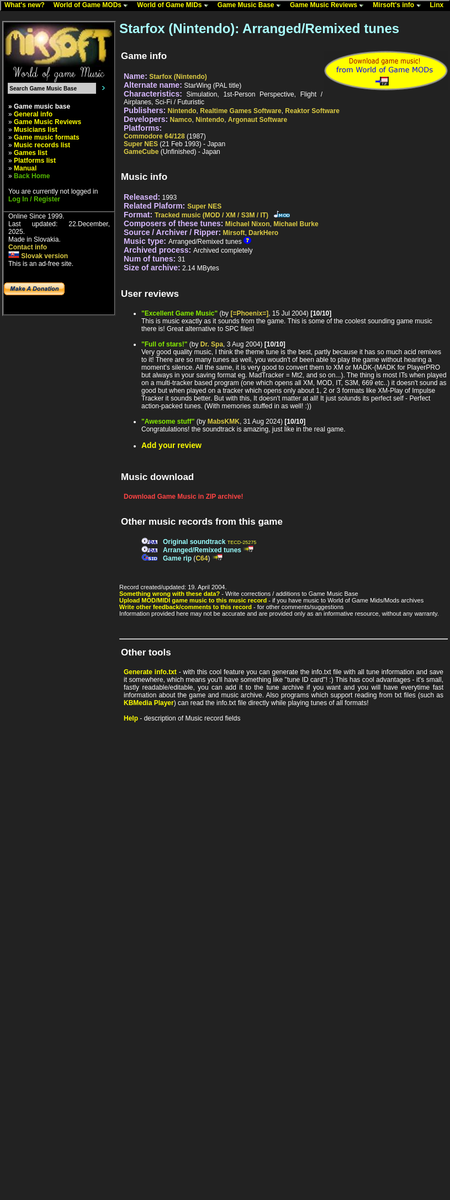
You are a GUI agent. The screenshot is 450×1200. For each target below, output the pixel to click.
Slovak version (38, 256)
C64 (201, 558)
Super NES (141, 144)
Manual (25, 168)
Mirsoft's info (399, 5)
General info (33, 114)
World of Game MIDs (175, 5)
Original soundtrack (194, 542)
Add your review (171, 445)
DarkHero (263, 233)
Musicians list (35, 130)
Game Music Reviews (329, 5)
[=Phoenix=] (249, 313)
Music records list (42, 145)
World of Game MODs (93, 5)
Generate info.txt (150, 672)
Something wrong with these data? (169, 593)
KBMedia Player (149, 703)
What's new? (27, 5)
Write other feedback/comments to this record (185, 607)
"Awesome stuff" (168, 421)
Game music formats (47, 137)
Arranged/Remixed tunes (202, 550)
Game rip (177, 558)
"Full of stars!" (164, 344)
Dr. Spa (211, 344)
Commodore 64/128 (154, 136)
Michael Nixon (247, 224)
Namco (181, 120)
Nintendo (182, 111)
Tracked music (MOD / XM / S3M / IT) (211, 215)
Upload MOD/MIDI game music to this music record (193, 600)
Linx (439, 5)
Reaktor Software (312, 111)
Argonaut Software (257, 120)
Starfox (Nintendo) (178, 77)
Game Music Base (252, 5)
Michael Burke (295, 224)
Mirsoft (234, 233)
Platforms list (35, 160)
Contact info (27, 247)
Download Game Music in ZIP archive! (183, 496)
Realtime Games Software (240, 111)
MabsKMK (224, 421)
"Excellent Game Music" (179, 313)
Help (131, 718)
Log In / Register (34, 199)
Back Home (32, 176)
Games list (30, 153)
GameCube (141, 152)
